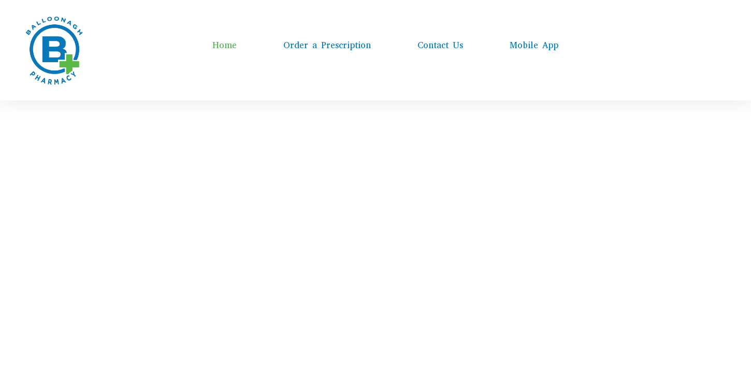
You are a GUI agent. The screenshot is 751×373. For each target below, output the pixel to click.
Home (224, 45)
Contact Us (440, 45)
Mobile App (534, 45)
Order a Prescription (327, 45)
